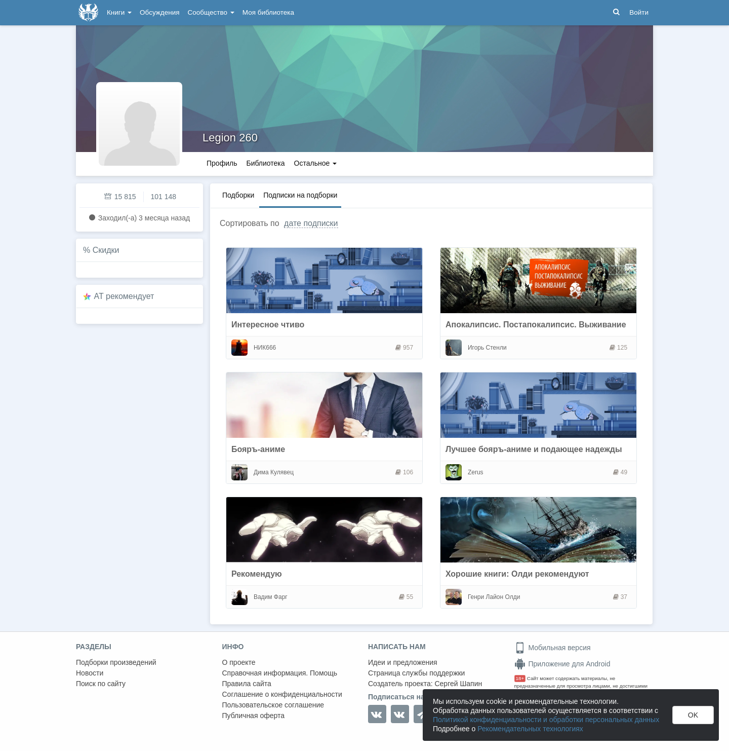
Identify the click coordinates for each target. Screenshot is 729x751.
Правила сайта (246, 684)
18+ (520, 678)
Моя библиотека (268, 12)
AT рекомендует (124, 296)
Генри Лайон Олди (494, 596)
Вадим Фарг (271, 596)
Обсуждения (159, 12)
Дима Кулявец (274, 472)
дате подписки (311, 223)
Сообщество (211, 12)
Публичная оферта (253, 715)
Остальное (315, 163)
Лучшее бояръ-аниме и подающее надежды (534, 449)
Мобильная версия (552, 647)
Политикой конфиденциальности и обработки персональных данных (546, 720)
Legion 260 (230, 137)
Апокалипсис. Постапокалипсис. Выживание (536, 324)
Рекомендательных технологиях (530, 729)
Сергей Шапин (458, 684)
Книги (119, 12)
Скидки (106, 250)
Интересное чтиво (267, 324)
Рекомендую (256, 574)
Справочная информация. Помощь (280, 673)
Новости (89, 673)
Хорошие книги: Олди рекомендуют (517, 574)
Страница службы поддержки (416, 673)
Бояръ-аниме (258, 449)
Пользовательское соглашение (273, 705)
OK (693, 715)
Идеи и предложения (402, 662)
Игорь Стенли (487, 347)
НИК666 (265, 347)
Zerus (475, 472)
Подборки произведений (116, 662)
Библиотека (265, 163)
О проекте (239, 662)
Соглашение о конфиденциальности (282, 694)
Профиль (222, 163)
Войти (639, 12)
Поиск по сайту (101, 684)
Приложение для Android (562, 663)
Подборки (238, 195)
